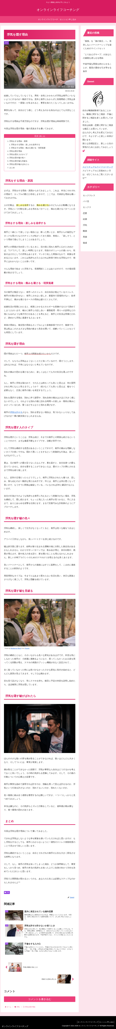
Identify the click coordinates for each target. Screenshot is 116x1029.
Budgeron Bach (16, 648)
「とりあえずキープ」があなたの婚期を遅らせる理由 (97, 56)
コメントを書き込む (39, 1000)
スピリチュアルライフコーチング (97, 167)
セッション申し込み (106, 1022)
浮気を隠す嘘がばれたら (20, 164)
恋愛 (85, 213)
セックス (87, 207)
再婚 (85, 237)
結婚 (85, 219)
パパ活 (86, 201)
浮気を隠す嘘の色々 (18, 158)
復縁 (85, 243)
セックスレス (89, 195)
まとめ (12, 168)
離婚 (85, 231)
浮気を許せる (16, 412)
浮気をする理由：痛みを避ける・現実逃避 (28, 148)
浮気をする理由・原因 (19, 141)
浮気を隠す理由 (16, 151)
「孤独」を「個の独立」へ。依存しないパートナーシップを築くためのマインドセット (97, 45)
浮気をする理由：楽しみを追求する (25, 144)
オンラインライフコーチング (86, 1022)
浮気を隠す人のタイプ (19, 154)
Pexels (27, 648)
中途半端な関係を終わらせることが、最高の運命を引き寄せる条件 (97, 67)
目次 (36, 136)
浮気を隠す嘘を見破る (19, 161)
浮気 (7, 892)
